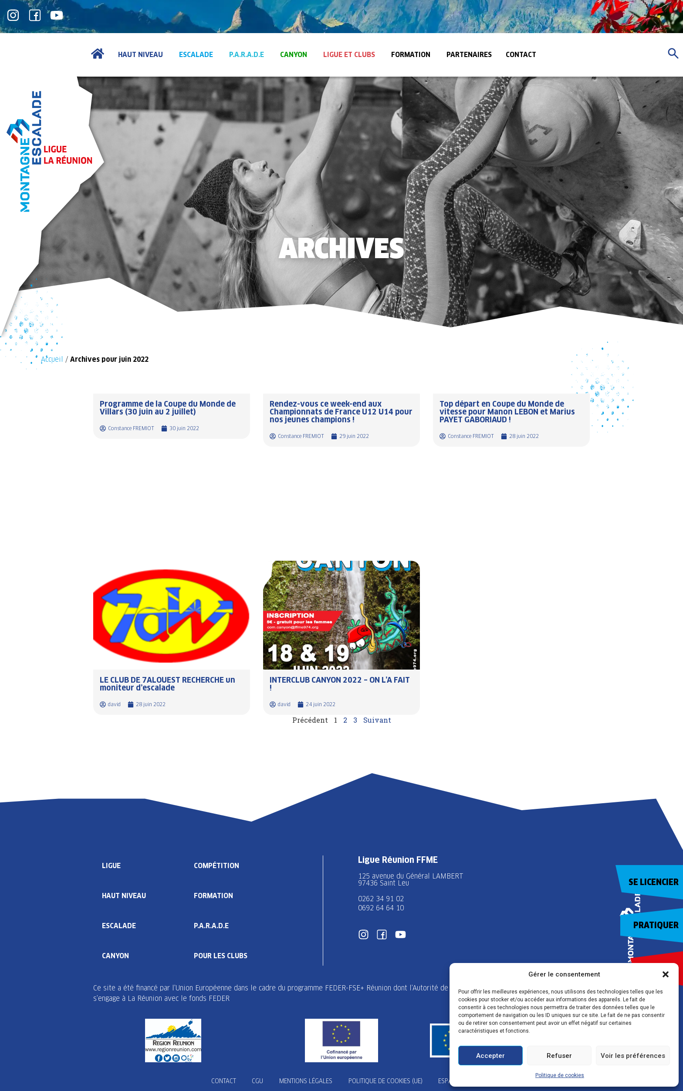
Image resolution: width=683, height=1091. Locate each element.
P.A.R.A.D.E (212, 925)
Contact (220, 1081)
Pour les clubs (222, 955)
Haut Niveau (124, 895)
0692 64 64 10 (381, 908)
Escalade (119, 925)
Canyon (115, 955)
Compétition (217, 865)
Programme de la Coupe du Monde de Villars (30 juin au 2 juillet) (168, 408)
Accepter (490, 1056)
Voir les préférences (633, 1056)
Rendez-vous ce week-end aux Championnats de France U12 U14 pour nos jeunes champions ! (341, 411)
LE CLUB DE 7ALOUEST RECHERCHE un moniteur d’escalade (167, 684)
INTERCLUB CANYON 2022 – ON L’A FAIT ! (340, 684)
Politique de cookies (559, 1075)
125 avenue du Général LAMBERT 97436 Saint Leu (412, 880)
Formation (214, 895)
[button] (665, 974)
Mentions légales (305, 1081)
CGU (256, 1081)
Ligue (111, 865)
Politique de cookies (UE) (387, 1081)
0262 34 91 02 (381, 898)
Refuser (559, 1056)
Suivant (377, 719)
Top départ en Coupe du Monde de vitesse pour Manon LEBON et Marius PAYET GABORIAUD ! (507, 411)
